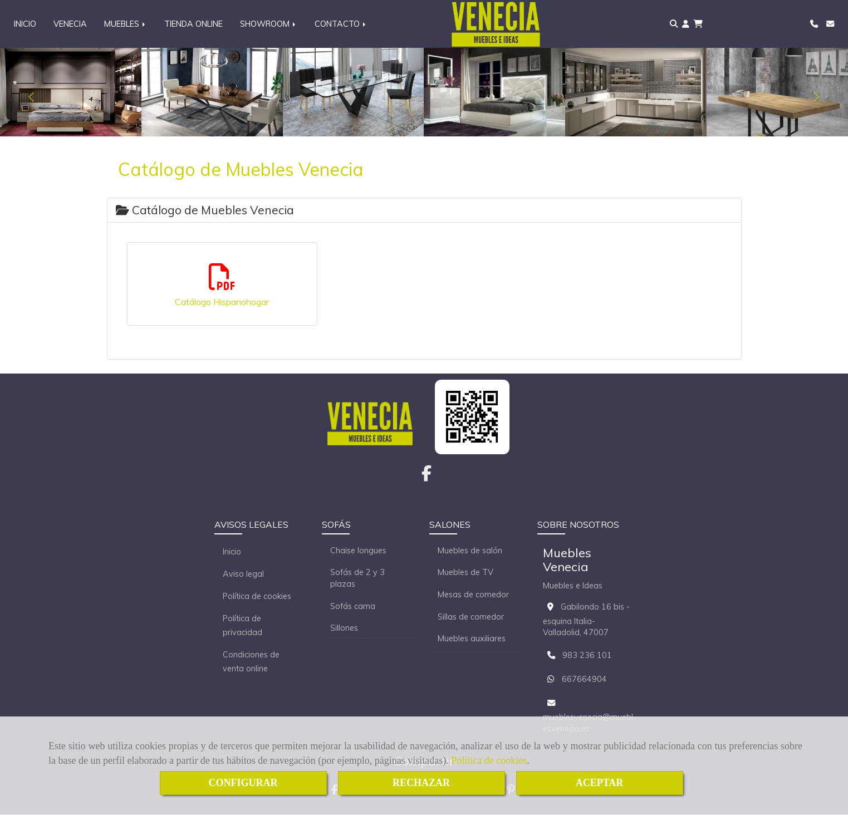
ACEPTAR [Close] (600, 782)
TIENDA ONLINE (193, 24)
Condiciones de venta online (251, 662)
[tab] (424, 211)
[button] (686, 24)
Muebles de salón (470, 551)
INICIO (25, 24)
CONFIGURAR (243, 782)
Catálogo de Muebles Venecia (205, 210)
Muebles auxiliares (472, 639)
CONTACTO (341, 24)
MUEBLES (125, 24)
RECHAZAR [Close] (421, 782)
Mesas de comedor (473, 595)
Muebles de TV (465, 573)
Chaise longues (358, 551)
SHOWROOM (268, 24)
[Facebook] (426, 477)
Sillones (344, 628)
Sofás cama (352, 607)
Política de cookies (489, 760)
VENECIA (70, 24)
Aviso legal (243, 574)
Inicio (232, 552)
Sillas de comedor (471, 617)
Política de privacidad (242, 626)
